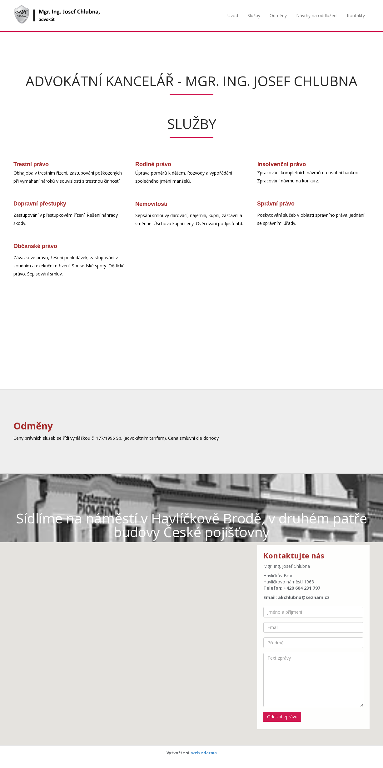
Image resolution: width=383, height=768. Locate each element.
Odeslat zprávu (282, 717)
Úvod (232, 15)
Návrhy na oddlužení (316, 15)
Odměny (278, 15)
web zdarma (204, 753)
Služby (253, 15)
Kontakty (356, 15)
